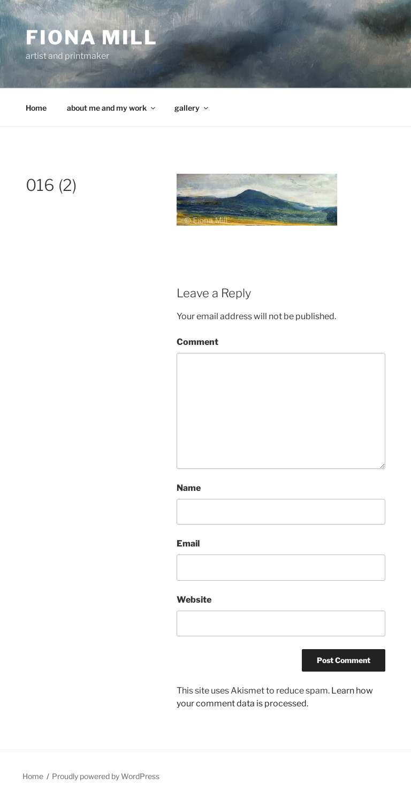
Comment (197, 342)
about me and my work (112, 107)
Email (188, 543)
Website (194, 600)
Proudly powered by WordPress (105, 776)
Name (189, 488)
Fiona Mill (92, 37)
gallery (192, 107)
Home (36, 107)
